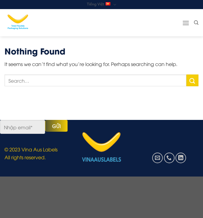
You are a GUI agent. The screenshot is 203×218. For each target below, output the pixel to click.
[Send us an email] (157, 158)
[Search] (196, 22)
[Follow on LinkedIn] (180, 158)
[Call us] (169, 158)
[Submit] (192, 80)
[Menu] (185, 22)
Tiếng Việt (101, 5)
